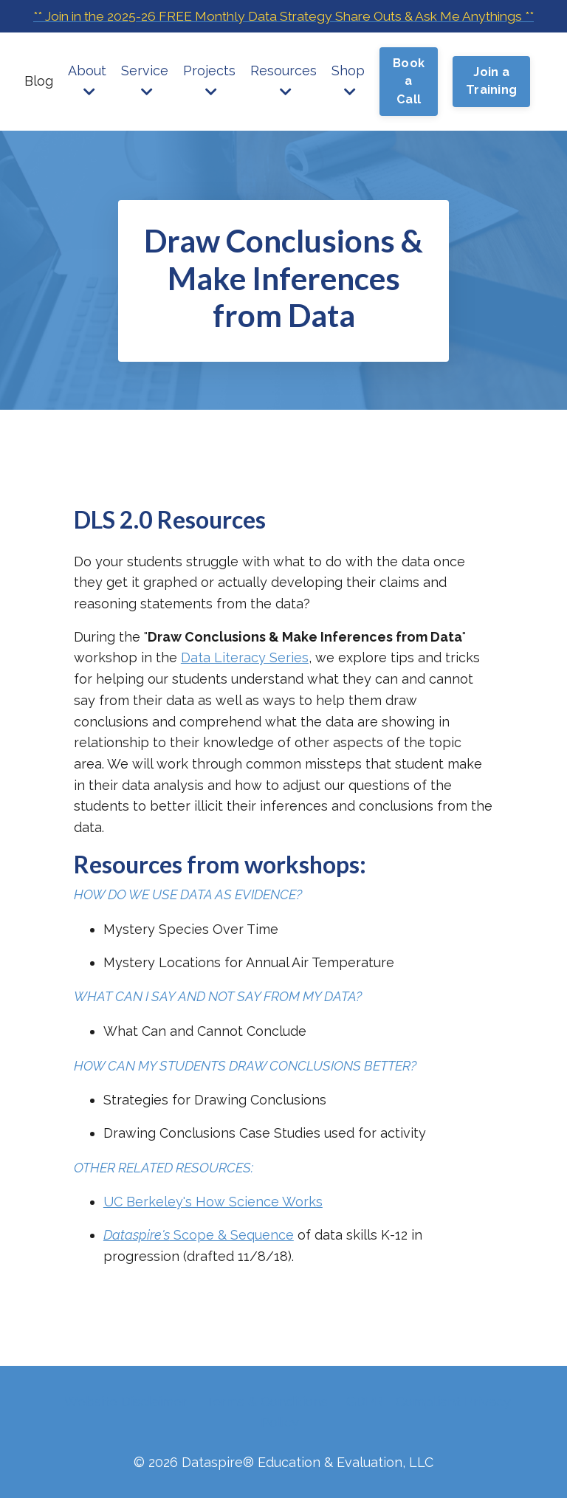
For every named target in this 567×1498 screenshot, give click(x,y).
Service (144, 102)
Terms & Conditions (266, 1403)
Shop (348, 102)
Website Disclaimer (125, 1403)
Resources (283, 102)
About (87, 102)
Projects (209, 102)
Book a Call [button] (409, 103)
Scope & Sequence (198, 1237)
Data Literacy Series (245, 658)
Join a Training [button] (491, 103)
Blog (38, 103)
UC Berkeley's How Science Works (213, 1204)
